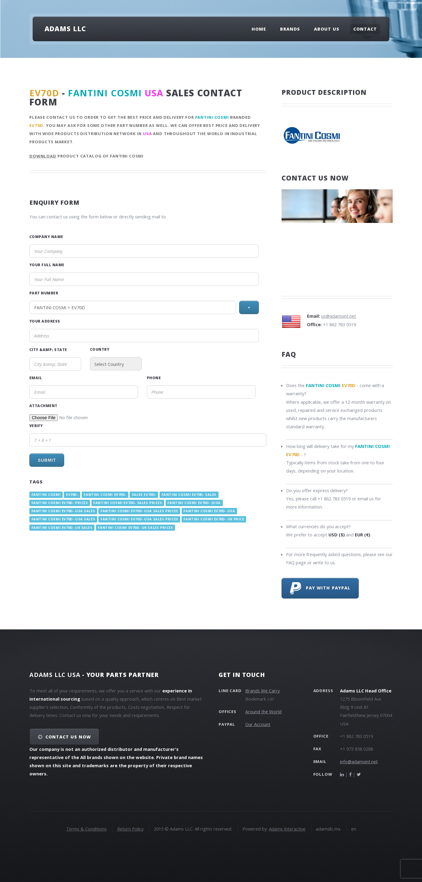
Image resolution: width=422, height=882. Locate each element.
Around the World (263, 711)
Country (99, 349)
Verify (36, 425)
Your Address (44, 321)
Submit (47, 460)
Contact (365, 29)
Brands (290, 29)
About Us (326, 29)
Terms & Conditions (86, 829)
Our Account (257, 724)
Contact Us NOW (68, 737)
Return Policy (130, 829)
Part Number (43, 292)
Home (259, 29)
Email (35, 377)
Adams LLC (65, 28)
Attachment (43, 405)
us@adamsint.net (338, 316)
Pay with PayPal (320, 588)
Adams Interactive (287, 829)
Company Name (46, 236)
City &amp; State (48, 349)
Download (42, 156)
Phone (154, 377)
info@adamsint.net (359, 761)
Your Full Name (46, 264)
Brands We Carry (262, 691)
